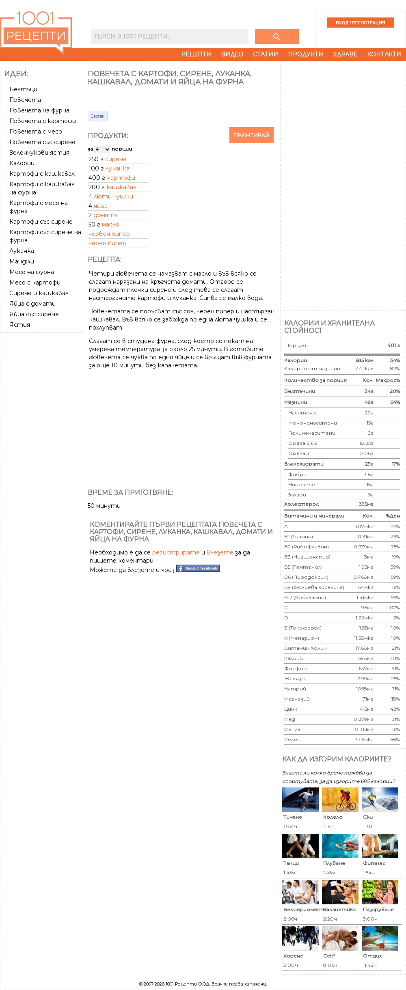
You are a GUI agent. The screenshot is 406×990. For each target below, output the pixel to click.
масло (110, 224)
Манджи (21, 261)
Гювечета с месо (35, 131)
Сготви (98, 116)
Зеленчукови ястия (39, 152)
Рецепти (196, 54)
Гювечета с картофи (42, 121)
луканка (118, 168)
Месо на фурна (31, 272)
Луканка (21, 251)
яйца (101, 205)
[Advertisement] (43, 457)
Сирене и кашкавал (39, 293)
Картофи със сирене (41, 221)
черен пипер (107, 243)
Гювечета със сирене (42, 142)
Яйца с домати (32, 303)
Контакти (384, 54)
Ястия (19, 324)
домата (105, 215)
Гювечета (25, 100)
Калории (22, 163)
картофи (121, 177)
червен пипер (109, 233)
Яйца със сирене (34, 314)
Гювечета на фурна (39, 110)
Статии (265, 54)
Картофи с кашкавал (42, 173)
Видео (232, 54)
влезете (220, 552)
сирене (116, 159)
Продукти (305, 54)
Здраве (345, 54)
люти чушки (113, 196)
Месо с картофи (34, 282)
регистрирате (176, 552)
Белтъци (23, 89)
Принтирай (251, 135)
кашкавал (121, 187)
